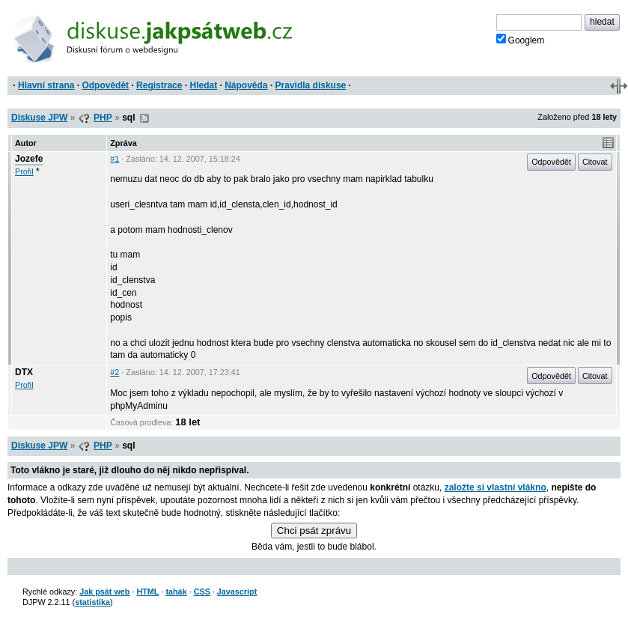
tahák (175, 591)
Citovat (595, 161)
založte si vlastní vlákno (495, 487)
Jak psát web (104, 591)
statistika (92, 602)
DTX (24, 372)
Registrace (159, 85)
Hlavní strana (46, 85)
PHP (103, 117)
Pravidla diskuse (311, 85)
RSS (144, 118)
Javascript (237, 591)
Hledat (203, 85)
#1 (114, 158)
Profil (24, 171)
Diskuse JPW (39, 117)
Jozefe (29, 159)
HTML (147, 591)
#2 (114, 372)
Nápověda (246, 85)
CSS (202, 591)
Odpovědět (105, 85)
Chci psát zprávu (314, 530)
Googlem (520, 40)
